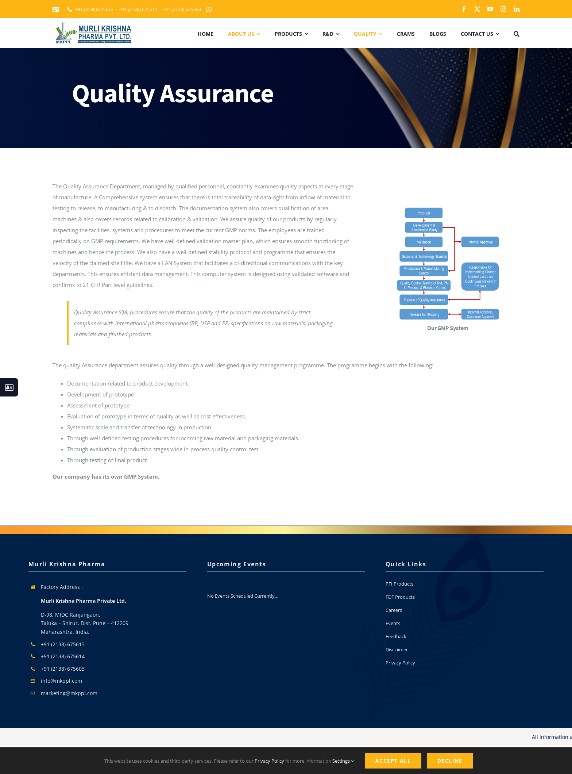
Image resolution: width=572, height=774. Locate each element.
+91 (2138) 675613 (63, 644)
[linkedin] (516, 9)
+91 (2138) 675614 (63, 656)
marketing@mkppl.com (69, 693)
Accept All (393, 760)
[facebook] (464, 9)
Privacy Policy (269, 761)
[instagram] (503, 9)
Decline (450, 760)
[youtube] (490, 9)
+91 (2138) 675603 (63, 668)
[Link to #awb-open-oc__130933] (9, 387)
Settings (343, 761)
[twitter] (477, 9)
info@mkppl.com (61, 680)
